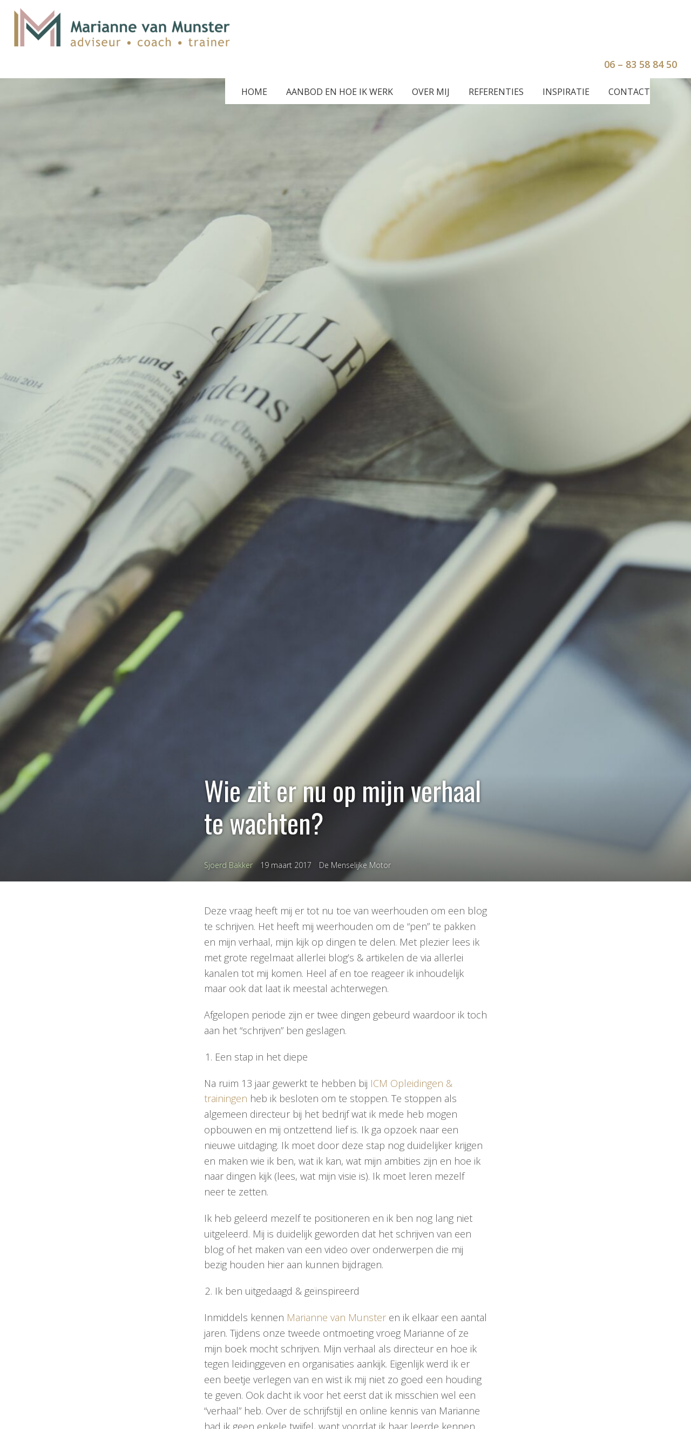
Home (254, 92)
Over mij (431, 92)
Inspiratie (566, 92)
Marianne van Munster (336, 1317)
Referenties (496, 92)
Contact (629, 92)
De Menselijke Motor (355, 865)
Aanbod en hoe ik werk (339, 92)
